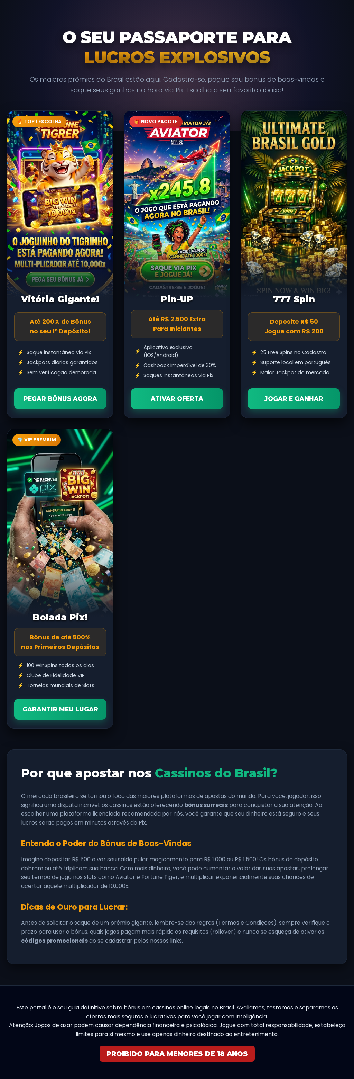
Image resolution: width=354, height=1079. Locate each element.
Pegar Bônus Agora (60, 398)
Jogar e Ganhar (293, 398)
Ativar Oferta (177, 398)
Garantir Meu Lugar (60, 709)
